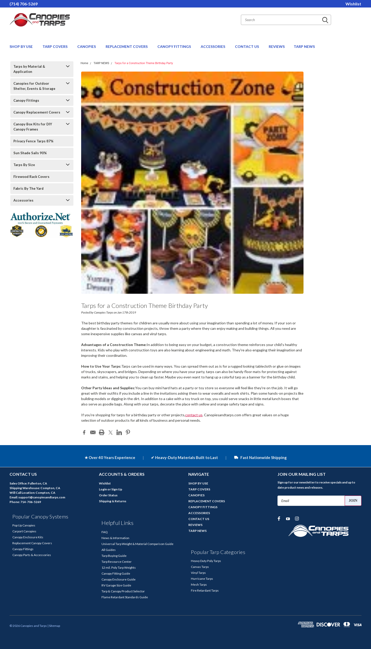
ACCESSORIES (213, 46)
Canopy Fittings (26, 100)
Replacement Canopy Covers (32, 543)
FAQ (105, 532)
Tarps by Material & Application (29, 69)
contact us (194, 415)
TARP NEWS (304, 46)
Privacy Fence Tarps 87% (33, 141)
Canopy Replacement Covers (36, 112)
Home (84, 63)
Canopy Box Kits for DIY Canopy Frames (32, 126)
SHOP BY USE (21, 46)
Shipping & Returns (112, 501)
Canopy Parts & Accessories (31, 555)
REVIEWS (277, 46)
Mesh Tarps (199, 584)
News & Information (115, 538)
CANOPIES (87, 46)
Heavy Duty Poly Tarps (206, 561)
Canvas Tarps (200, 567)
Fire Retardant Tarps (205, 590)
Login (103, 489)
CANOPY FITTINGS (174, 46)
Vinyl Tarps (198, 573)
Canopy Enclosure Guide (119, 579)
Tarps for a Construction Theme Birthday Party (144, 63)
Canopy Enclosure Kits (27, 537)
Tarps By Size (24, 165)
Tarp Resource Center (117, 562)
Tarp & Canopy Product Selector (123, 591)
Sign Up (116, 489)
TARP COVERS (55, 46)
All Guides (109, 550)
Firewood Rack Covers (31, 177)
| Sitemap (53, 626)
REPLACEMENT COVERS (127, 46)
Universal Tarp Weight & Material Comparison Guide (137, 544)
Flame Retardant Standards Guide (125, 597)
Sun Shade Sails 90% (30, 153)
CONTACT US (247, 46)
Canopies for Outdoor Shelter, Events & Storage (34, 86)
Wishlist (353, 3)
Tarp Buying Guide (114, 556)
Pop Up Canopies (23, 525)
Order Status (108, 495)
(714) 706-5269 (24, 3)
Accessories (23, 200)
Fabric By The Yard (28, 188)
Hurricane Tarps (202, 579)
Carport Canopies (24, 531)
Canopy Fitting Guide (116, 573)
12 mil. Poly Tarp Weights (119, 567)
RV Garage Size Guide (116, 585)
